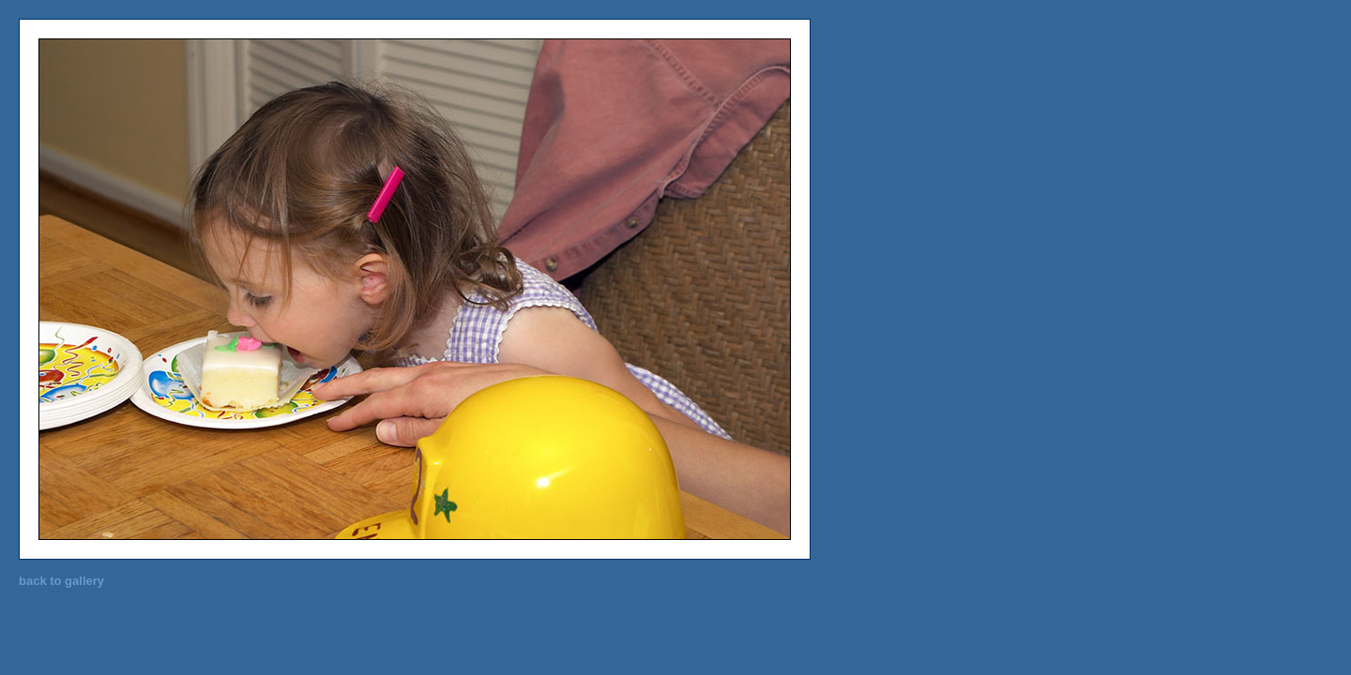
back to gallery (61, 581)
